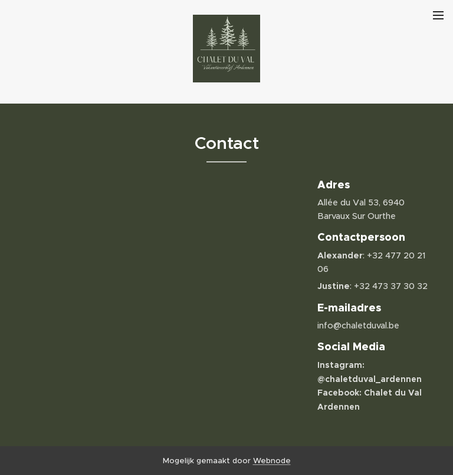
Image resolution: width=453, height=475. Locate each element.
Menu (438, 15)
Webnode (272, 461)
